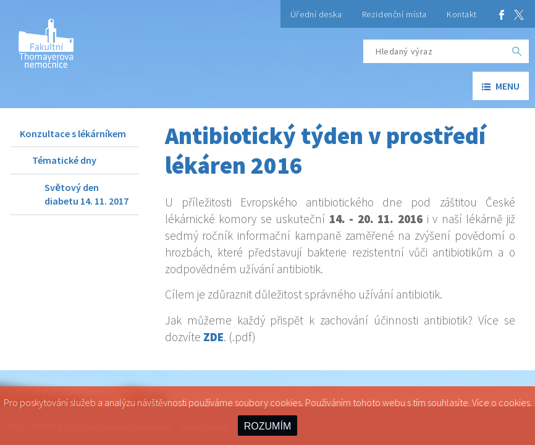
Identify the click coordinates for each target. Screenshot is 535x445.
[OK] (517, 51)
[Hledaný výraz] (434, 51)
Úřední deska (316, 14)
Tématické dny (64, 160)
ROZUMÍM (267, 426)
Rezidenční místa (394, 14)
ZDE (213, 336)
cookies (514, 402)
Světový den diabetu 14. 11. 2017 (86, 194)
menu (501, 86)
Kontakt (462, 14)
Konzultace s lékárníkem (73, 133)
